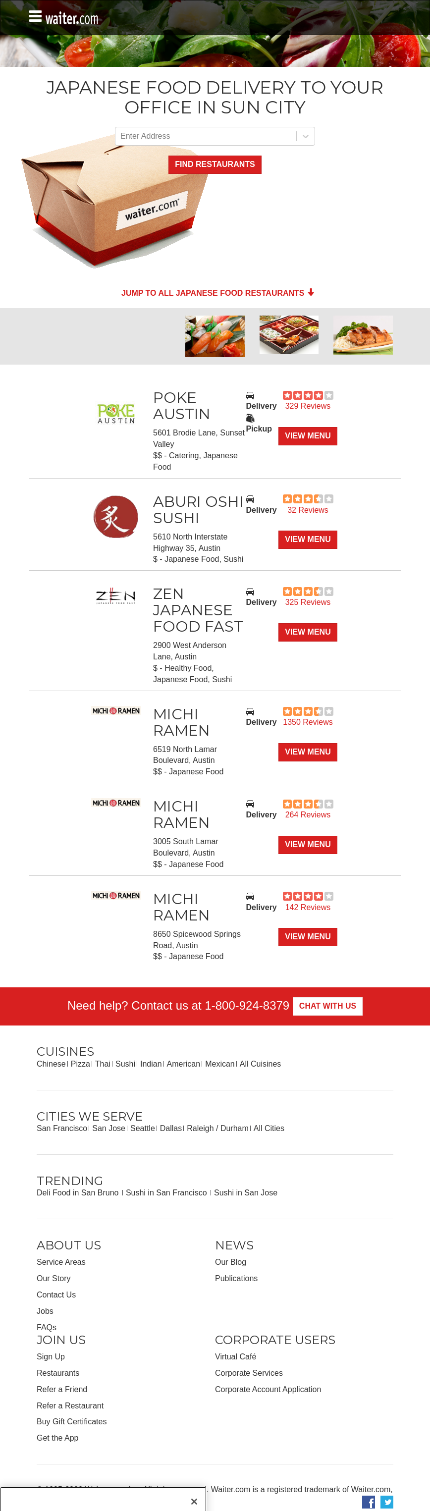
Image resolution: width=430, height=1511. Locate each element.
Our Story (53, 1278)
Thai (102, 1064)
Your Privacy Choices (142, 1501)
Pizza (80, 1064)
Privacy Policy (76, 1501)
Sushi (125, 1064)
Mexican (220, 1064)
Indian (151, 1064)
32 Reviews (307, 510)
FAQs (46, 1327)
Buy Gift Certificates (72, 1421)
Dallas (171, 1128)
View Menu (307, 436)
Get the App (58, 1438)
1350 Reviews (308, 722)
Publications (236, 1278)
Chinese (51, 1064)
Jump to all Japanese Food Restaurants (218, 293)
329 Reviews (308, 406)
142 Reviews (308, 907)
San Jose (108, 1128)
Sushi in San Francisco (167, 1192)
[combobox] (121, 136)
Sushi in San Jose (245, 1192)
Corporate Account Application (268, 1389)
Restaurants (58, 1373)
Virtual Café (235, 1356)
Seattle (142, 1128)
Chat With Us (327, 1006)
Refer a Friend (62, 1389)
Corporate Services (249, 1373)
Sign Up (51, 1356)
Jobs (45, 1311)
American (184, 1064)
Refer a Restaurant (70, 1406)
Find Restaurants (215, 164)
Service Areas (61, 1262)
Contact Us (56, 1295)
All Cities (269, 1128)
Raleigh (200, 1128)
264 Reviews (308, 814)
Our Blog (230, 1262)
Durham (234, 1128)
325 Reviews (308, 602)
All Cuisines (260, 1064)
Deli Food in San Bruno (79, 1192)
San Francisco (62, 1128)
